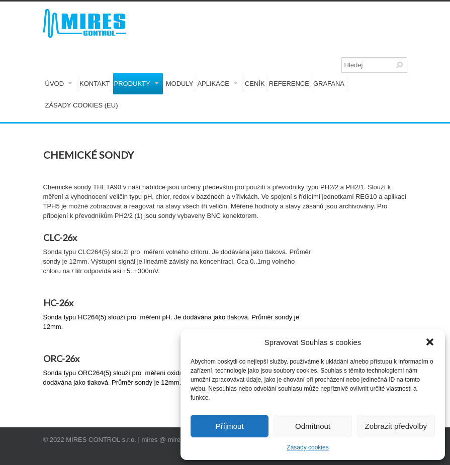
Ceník (255, 83)
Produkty (136, 83)
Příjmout (230, 426)
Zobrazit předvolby (396, 426)
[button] (430, 342)
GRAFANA (328, 83)
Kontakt (94, 83)
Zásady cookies (307, 447)
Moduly (180, 83)
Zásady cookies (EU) (81, 105)
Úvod (58, 83)
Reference (289, 83)
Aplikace (217, 83)
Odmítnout (312, 426)
